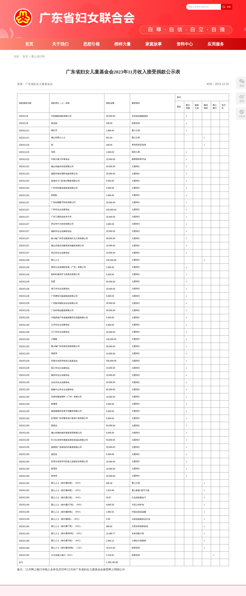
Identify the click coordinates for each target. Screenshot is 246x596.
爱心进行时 (38, 56)
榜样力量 (122, 44)
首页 (29, 44)
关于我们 (60, 44)
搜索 (229, 7)
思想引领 (91, 44)
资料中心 (184, 44)
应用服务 (216, 44)
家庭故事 (153, 44)
